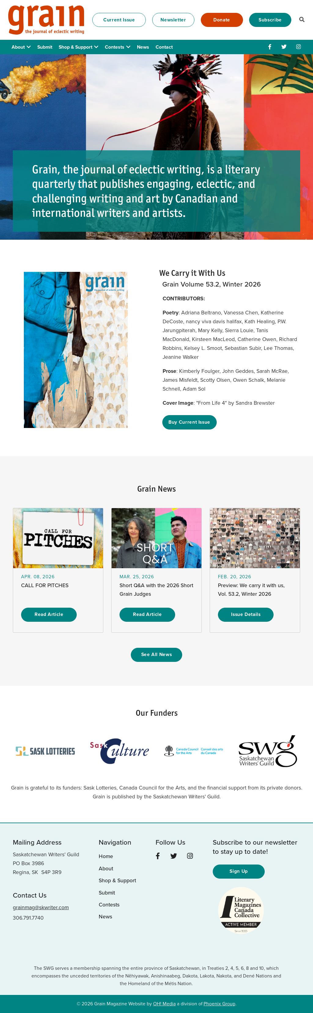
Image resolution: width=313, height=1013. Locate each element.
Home (106, 856)
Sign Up (239, 871)
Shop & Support (75, 47)
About (18, 47)
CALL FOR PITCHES (44, 585)
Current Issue (119, 19)
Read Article (49, 614)
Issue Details (245, 614)
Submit (44, 47)
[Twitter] (284, 47)
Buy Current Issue (189, 422)
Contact (164, 47)
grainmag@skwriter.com (41, 907)
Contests (114, 47)
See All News (156, 654)
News (143, 47)
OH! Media (164, 1003)
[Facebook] (269, 47)
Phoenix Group (219, 1003)
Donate (221, 19)
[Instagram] (298, 47)
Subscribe (270, 19)
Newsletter (173, 19)
